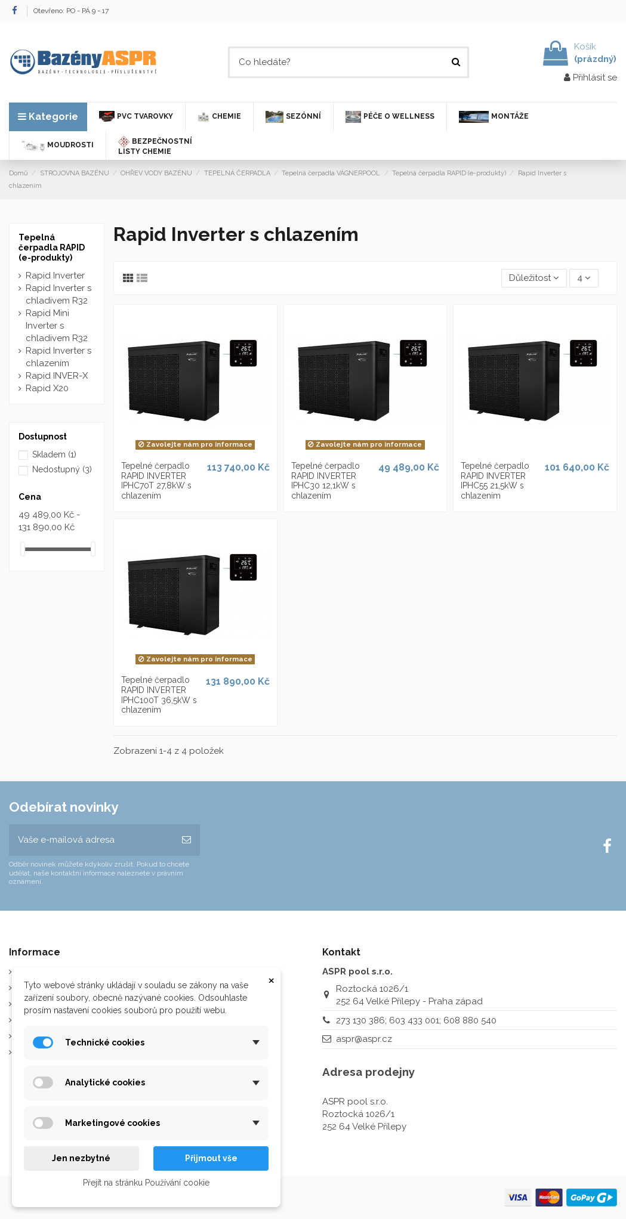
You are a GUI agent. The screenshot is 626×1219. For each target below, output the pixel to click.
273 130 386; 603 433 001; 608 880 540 (416, 1020)
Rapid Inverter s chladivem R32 (58, 294)
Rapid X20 (47, 388)
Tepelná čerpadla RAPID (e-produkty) (51, 247)
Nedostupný (62, 469)
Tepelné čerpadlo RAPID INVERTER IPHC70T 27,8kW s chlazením (156, 480)
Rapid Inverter (55, 275)
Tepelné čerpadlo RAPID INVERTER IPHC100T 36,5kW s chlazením (159, 694)
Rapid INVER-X (57, 375)
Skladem (54, 454)
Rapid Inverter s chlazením (58, 357)
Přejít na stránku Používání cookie (146, 1182)
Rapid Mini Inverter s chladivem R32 (57, 326)
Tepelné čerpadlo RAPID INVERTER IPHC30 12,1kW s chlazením (325, 480)
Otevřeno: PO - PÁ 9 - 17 (71, 11)
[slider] (22, 549)
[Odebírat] (186, 840)
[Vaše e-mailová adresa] (91, 840)
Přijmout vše (211, 1158)
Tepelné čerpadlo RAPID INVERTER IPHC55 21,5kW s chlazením (495, 480)
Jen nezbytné (81, 1158)
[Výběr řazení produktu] (534, 278)
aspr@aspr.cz (364, 1039)
